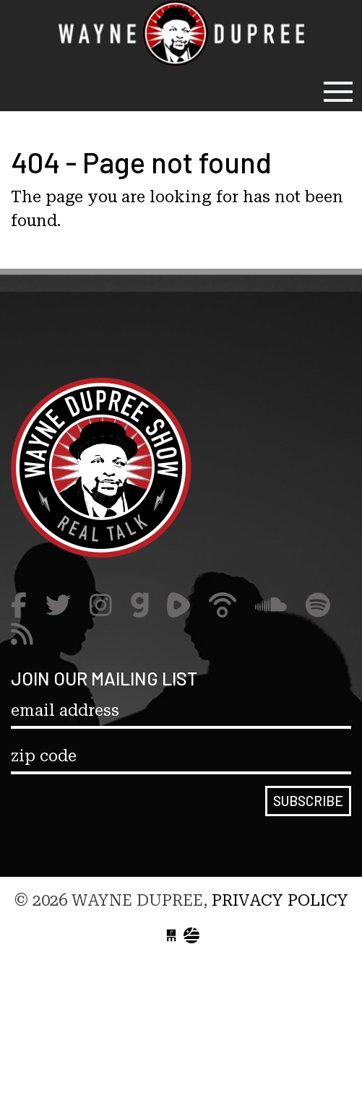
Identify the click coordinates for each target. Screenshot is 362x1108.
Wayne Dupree (181, 36)
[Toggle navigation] (338, 91)
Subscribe (308, 800)
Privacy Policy (280, 900)
